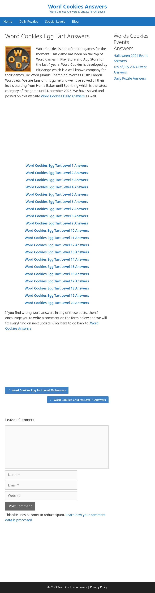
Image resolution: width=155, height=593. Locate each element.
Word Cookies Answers (77, 6)
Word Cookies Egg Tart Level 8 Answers (57, 216)
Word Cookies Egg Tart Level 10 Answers (57, 230)
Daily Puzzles (28, 21)
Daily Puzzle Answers (130, 78)
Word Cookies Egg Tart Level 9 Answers (57, 223)
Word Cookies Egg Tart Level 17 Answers (57, 281)
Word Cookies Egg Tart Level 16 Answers (57, 274)
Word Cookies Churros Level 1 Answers (80, 400)
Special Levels (55, 21)
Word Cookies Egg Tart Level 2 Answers (57, 173)
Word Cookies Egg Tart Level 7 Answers (57, 209)
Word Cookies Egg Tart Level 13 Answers (57, 252)
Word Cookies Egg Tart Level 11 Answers (57, 238)
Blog (75, 21)
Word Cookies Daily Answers (63, 96)
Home (7, 21)
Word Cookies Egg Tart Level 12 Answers (57, 245)
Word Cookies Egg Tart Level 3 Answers (57, 180)
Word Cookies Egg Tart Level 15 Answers (57, 266)
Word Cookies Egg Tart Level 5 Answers (57, 194)
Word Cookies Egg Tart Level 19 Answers (57, 295)
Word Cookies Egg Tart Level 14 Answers (57, 259)
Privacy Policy (99, 587)
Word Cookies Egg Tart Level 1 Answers (57, 165)
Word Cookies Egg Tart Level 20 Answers (57, 303)
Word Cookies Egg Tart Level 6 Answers (57, 201)
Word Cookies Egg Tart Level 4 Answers (57, 187)
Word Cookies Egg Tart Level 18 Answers (57, 288)
